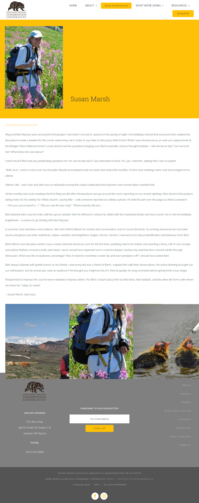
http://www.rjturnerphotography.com (136, 479)
